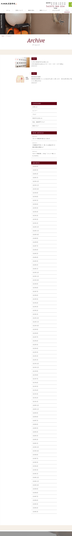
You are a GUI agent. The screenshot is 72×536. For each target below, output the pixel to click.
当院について (19, 10)
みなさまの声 (56, 10)
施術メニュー (43, 10)
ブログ (67, 10)
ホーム (8, 10)
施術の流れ (31, 10)
